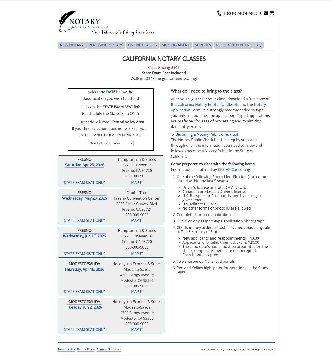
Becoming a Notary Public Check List (206, 134)
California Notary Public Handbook (208, 104)
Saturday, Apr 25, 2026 (84, 164)
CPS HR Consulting (234, 169)
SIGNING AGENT (176, 45)
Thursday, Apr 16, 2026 (84, 269)
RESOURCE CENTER (232, 45)
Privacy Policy (86, 349)
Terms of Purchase (109, 349)
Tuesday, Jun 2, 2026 (84, 307)
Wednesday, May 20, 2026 (84, 198)
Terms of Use (66, 349)
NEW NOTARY (71, 45)
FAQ (258, 45)
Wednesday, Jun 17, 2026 (84, 236)
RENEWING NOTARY (106, 45)
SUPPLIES (203, 45)
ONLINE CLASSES (142, 45)
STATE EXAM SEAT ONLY (84, 182)
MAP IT (137, 182)
